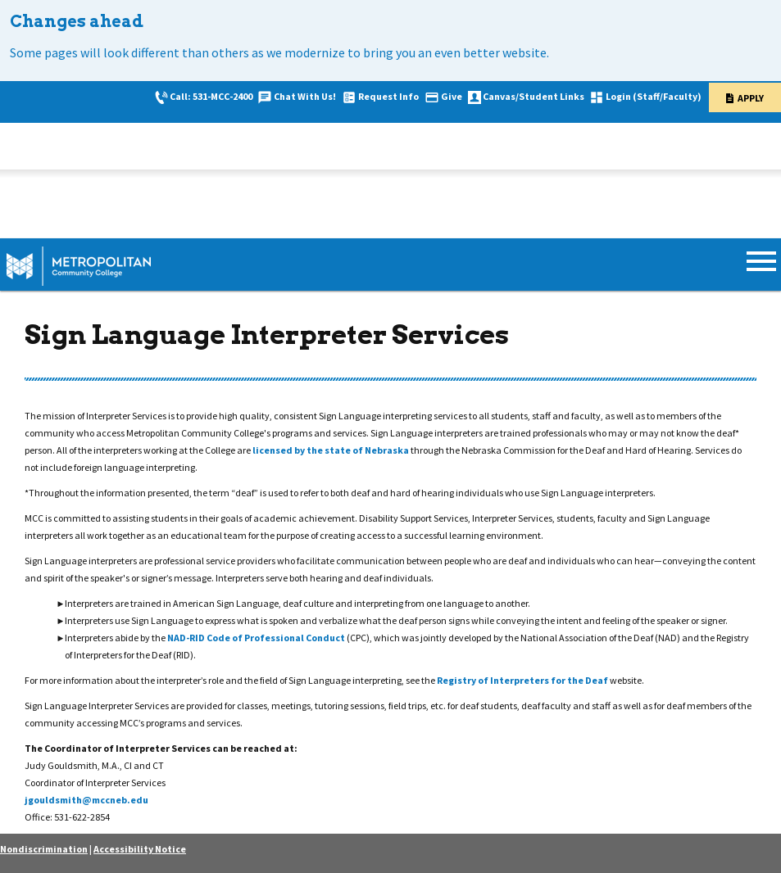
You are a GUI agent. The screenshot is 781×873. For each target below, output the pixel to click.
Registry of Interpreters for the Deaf (523, 680)
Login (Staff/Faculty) (654, 96)
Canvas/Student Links (533, 96)
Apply (751, 98)
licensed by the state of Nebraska (331, 450)
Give (451, 96)
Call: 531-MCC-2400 (211, 96)
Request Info (388, 96)
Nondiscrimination (44, 849)
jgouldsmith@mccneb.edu (86, 800)
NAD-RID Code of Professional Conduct (257, 637)
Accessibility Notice (139, 849)
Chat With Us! (305, 96)
